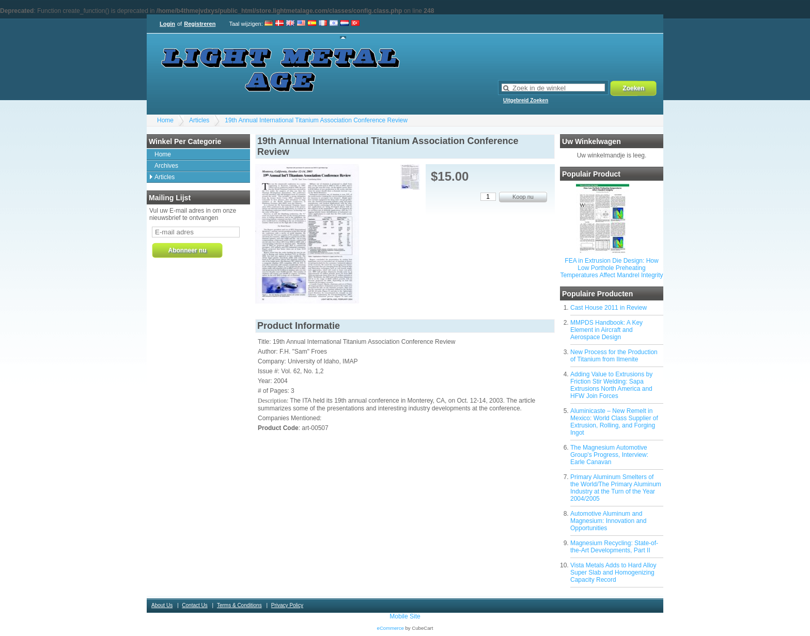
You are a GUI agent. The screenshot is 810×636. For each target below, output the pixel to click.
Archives (166, 165)
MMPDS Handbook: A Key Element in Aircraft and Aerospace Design (606, 330)
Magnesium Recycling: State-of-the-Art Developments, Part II (614, 546)
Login (167, 24)
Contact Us (194, 605)
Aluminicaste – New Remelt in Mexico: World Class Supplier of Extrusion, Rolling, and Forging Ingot (614, 421)
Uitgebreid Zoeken (525, 100)
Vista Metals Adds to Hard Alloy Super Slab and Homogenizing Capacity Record (613, 572)
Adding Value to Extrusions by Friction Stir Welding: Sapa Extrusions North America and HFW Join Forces (611, 385)
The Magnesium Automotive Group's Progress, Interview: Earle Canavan (609, 455)
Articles (199, 120)
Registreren (199, 24)
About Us (162, 605)
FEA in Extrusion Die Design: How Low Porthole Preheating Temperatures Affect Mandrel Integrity (611, 268)
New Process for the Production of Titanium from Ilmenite (614, 355)
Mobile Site (405, 616)
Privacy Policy (287, 605)
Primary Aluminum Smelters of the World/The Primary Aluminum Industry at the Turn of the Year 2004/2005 (615, 487)
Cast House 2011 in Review (608, 307)
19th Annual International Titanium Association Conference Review (316, 120)
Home (165, 120)
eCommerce (390, 628)
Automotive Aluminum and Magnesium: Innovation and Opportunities (608, 521)
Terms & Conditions (239, 605)
